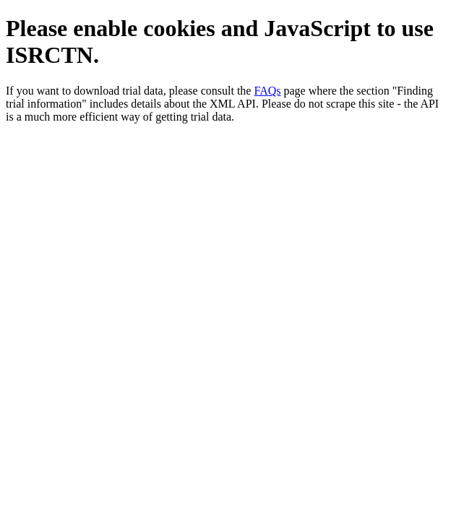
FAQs (267, 90)
